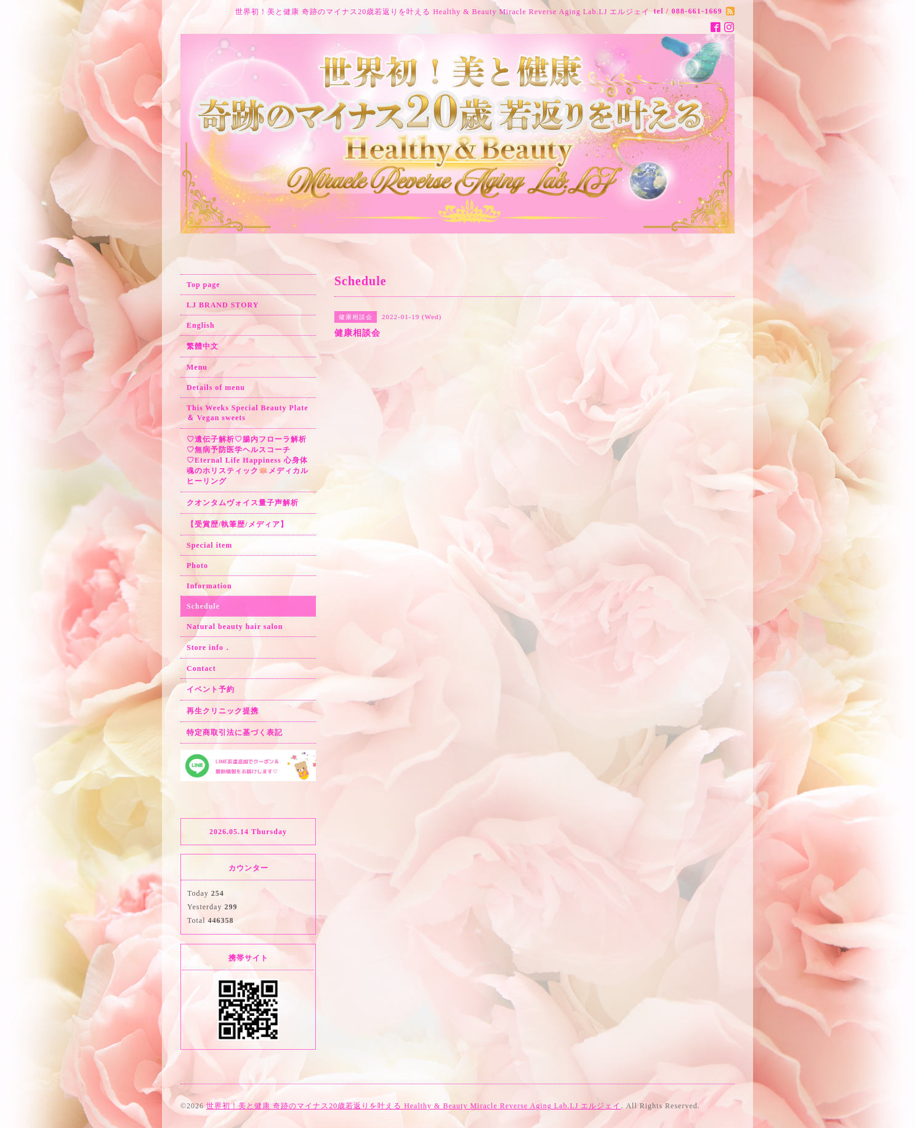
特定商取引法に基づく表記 (235, 732)
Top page (203, 284)
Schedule (203, 606)
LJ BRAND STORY (223, 305)
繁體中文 (203, 346)
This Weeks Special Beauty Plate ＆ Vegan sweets (247, 413)
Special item (209, 545)
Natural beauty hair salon (235, 626)
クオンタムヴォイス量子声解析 (243, 502)
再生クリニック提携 (223, 711)
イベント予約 (211, 689)
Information (209, 586)
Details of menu (216, 387)
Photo (197, 565)
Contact (201, 668)
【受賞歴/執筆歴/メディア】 (237, 524)
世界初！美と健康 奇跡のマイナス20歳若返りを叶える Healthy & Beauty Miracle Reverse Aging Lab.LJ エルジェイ (413, 1106)
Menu (197, 367)
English (201, 325)
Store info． (209, 647)
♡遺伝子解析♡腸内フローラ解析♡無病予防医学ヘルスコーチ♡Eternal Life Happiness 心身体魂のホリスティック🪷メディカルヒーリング (247, 460)
